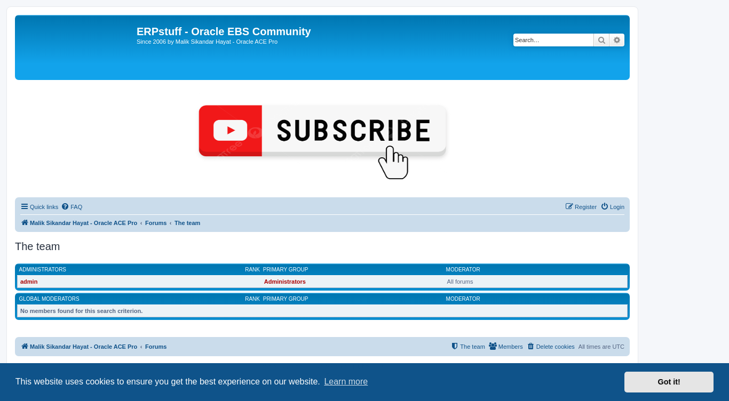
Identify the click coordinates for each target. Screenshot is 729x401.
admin (28, 281)
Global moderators (49, 299)
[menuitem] (71, 206)
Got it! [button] (669, 382)
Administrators (43, 269)
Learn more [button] (346, 381)
